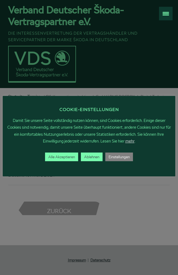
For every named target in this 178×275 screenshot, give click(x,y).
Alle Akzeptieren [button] (61, 157)
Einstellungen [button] (119, 157)
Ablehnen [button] (91, 157)
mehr (130, 141)
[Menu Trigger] (166, 13)
